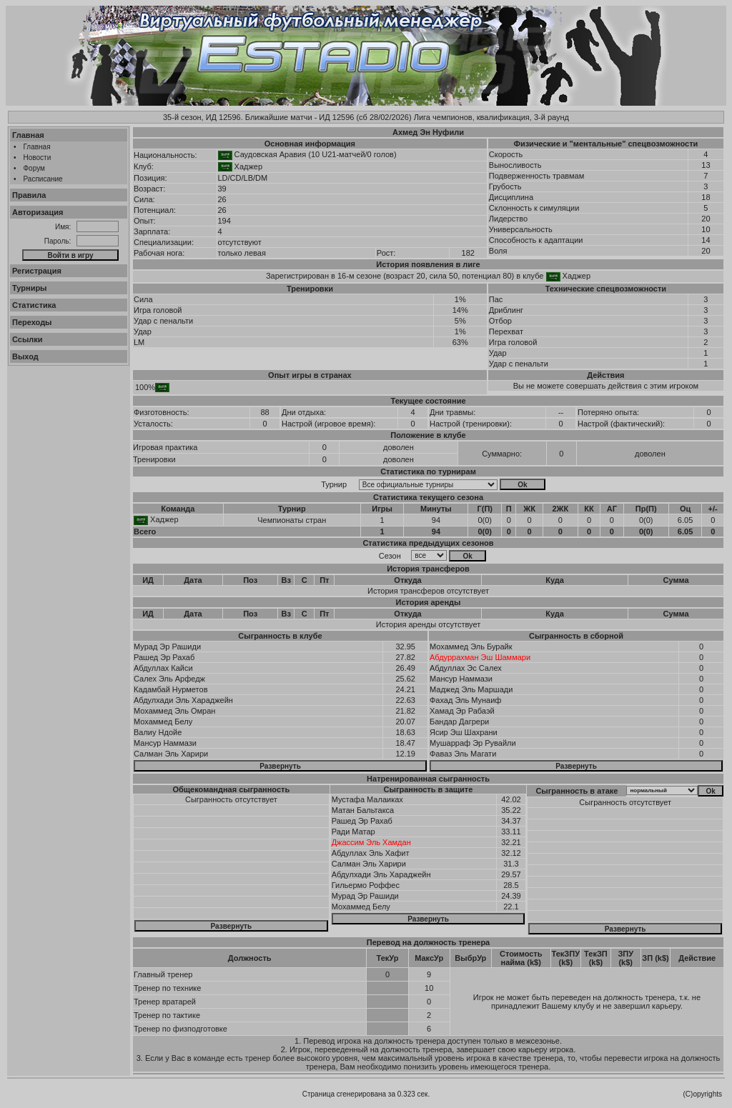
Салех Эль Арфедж (169, 678)
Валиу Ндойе (158, 732)
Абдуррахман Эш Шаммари (480, 657)
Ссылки (27, 339)
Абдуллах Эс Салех (466, 668)
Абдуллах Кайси (163, 668)
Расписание (43, 179)
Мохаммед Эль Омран (174, 711)
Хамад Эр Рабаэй (462, 711)
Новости (37, 157)
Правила (29, 195)
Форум (34, 168)
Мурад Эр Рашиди (167, 646)
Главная (28, 135)
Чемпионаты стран (291, 520)
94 (436, 520)
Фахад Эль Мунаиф (465, 700)
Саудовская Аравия (270, 154)
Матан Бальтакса (363, 810)
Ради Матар (353, 831)
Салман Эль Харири (171, 753)
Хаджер (248, 166)
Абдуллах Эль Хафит (371, 853)
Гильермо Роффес (366, 885)
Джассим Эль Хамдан (371, 842)
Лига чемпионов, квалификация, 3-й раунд (491, 117)
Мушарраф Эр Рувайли (473, 743)
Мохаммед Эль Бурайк (471, 646)
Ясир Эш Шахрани (464, 732)
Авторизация (37, 212)
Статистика (34, 305)
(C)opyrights (702, 1094)
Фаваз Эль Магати (463, 753)
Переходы (32, 322)
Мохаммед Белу (163, 721)
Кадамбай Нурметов (171, 689)
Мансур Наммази (165, 743)
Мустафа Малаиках (367, 799)
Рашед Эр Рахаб (164, 657)
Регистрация (36, 270)
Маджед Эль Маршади (471, 689)
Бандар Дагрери (459, 721)
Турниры (29, 288)
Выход (25, 356)
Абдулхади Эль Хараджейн (183, 700)
